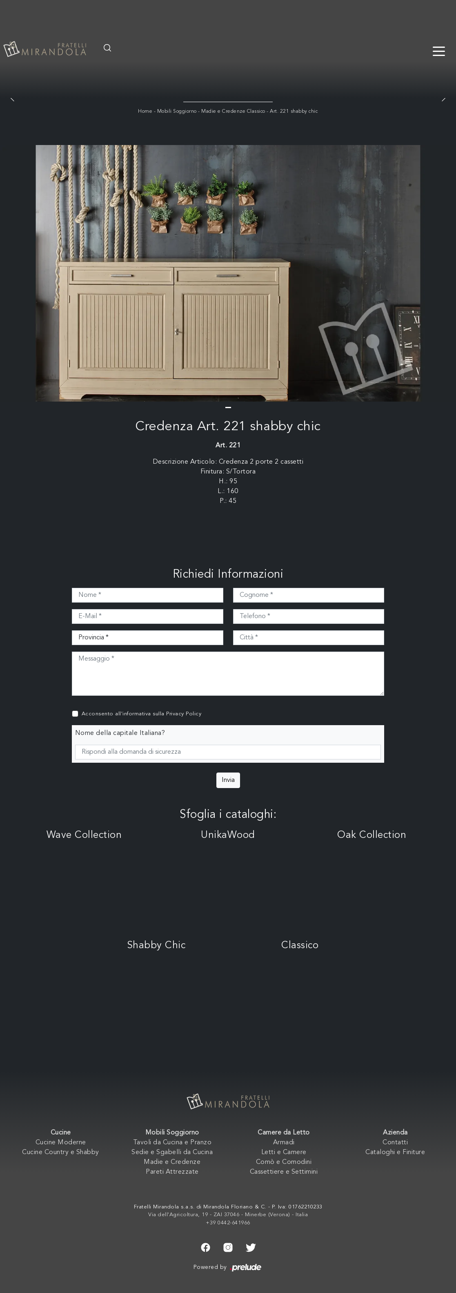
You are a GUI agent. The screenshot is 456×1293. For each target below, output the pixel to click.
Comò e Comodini (284, 1162)
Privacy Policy (183, 714)
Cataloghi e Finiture (395, 1152)
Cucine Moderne (61, 1142)
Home (145, 111)
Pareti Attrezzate (172, 1172)
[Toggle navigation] (439, 50)
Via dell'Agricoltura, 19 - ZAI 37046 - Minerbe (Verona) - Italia (228, 1214)
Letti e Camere (284, 1152)
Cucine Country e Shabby (60, 1152)
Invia (228, 780)
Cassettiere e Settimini (284, 1172)
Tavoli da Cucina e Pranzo (172, 1142)
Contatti (395, 1142)
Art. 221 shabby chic (294, 111)
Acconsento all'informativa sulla (142, 714)
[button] (228, 407)
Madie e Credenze (172, 1162)
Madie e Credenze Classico (233, 111)
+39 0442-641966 (228, 1223)
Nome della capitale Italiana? (120, 733)
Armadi (284, 1142)
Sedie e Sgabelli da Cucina (172, 1152)
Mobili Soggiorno (177, 111)
